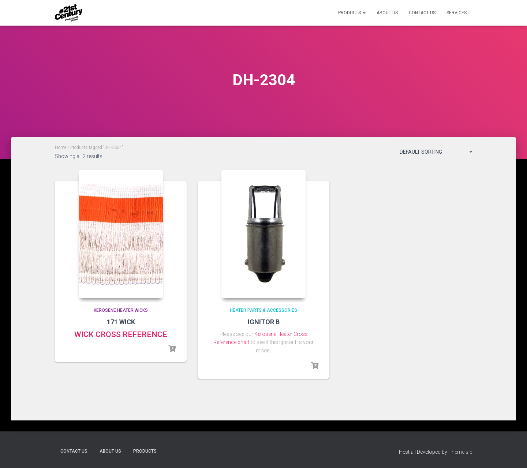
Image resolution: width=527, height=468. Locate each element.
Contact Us (422, 12)
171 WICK (121, 322)
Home (60, 147)
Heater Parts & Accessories (263, 310)
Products (352, 12)
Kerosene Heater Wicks (121, 310)
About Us (387, 12)
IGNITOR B (264, 322)
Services (456, 12)
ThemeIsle (460, 452)
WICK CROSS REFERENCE (120, 334)
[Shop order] (436, 153)
